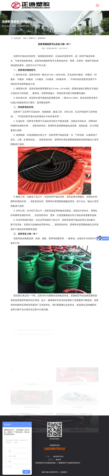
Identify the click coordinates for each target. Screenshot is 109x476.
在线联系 (63, 472)
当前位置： (18, 38)
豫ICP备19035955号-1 (50, 472)
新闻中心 (32, 38)
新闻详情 (41, 38)
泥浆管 (41, 296)
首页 (25, 38)
